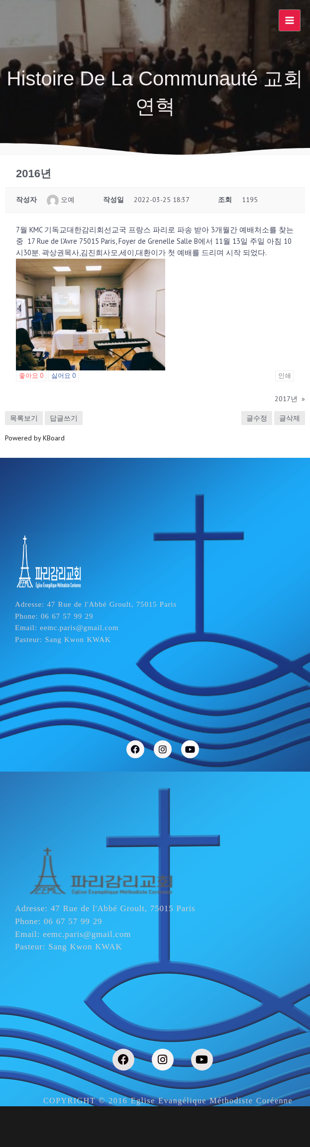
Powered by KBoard (35, 437)
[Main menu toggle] (289, 20)
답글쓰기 (64, 418)
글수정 (256, 418)
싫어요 (63, 375)
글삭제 (289, 418)
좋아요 (31, 375)
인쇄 (284, 375)
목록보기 (24, 418)
